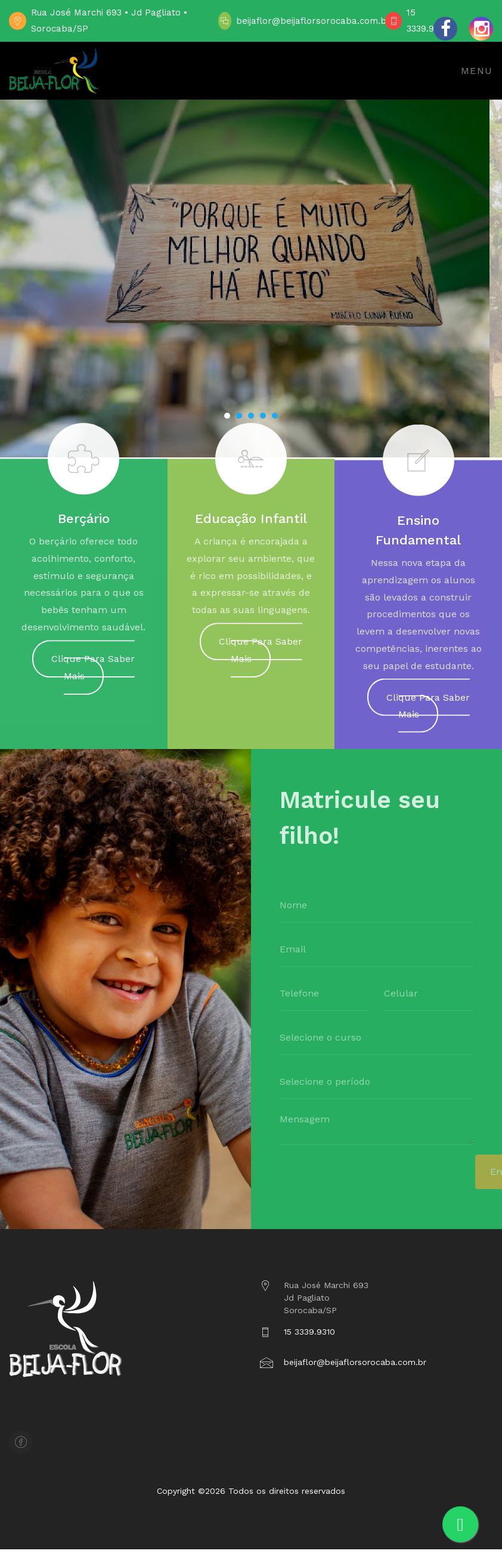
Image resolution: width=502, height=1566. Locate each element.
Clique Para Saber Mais (93, 672)
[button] (227, 416)
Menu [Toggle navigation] (477, 70)
